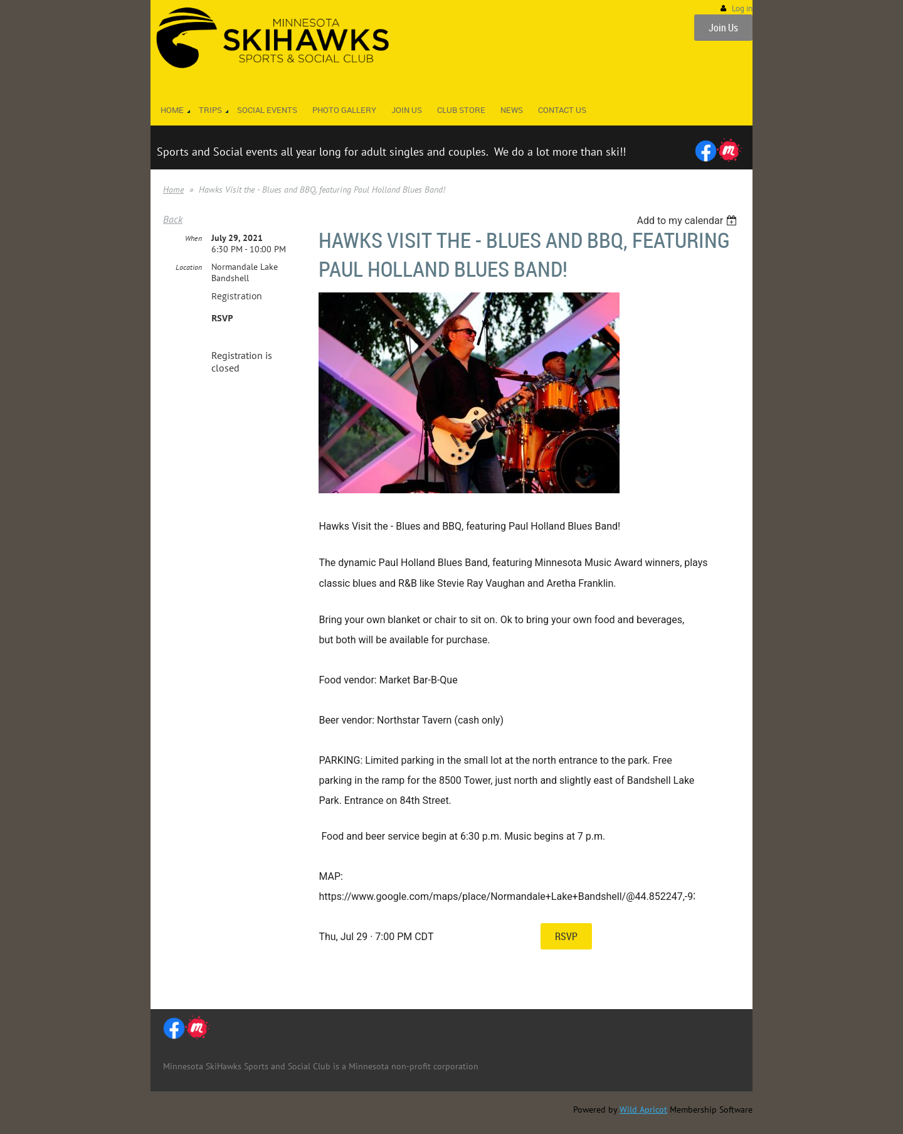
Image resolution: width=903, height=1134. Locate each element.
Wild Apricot (643, 1109)
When (193, 238)
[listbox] (688, 220)
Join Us (723, 28)
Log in (742, 8)
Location (189, 267)
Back (172, 219)
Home (173, 189)
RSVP (566, 936)
